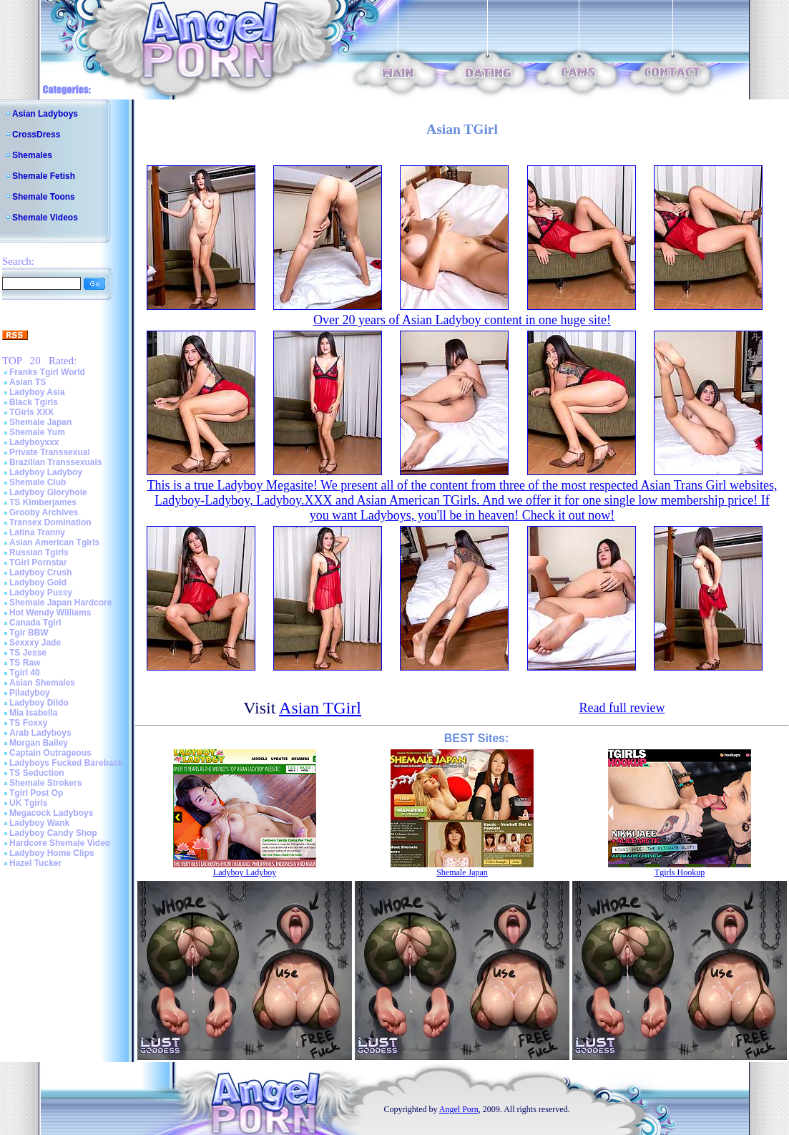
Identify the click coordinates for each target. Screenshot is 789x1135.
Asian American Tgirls (54, 542)
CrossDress (36, 135)
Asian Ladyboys (45, 114)
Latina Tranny (37, 532)
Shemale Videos (45, 218)
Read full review (622, 708)
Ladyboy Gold (38, 583)
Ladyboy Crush (40, 573)
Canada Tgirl (35, 623)
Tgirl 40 (24, 673)
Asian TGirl (320, 707)
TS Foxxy (28, 723)
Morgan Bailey (38, 743)
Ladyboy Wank (39, 823)
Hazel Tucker (35, 863)
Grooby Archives (43, 512)
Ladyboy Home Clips (51, 853)
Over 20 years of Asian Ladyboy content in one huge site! (462, 320)
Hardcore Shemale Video (59, 843)
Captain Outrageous (50, 753)
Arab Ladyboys (40, 733)
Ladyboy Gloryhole (48, 492)
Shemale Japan (40, 422)
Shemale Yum (37, 432)
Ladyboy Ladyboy (45, 472)
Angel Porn (459, 1109)
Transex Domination (50, 522)
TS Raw (24, 663)
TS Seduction (36, 773)
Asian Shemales (42, 683)
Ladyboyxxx (34, 442)
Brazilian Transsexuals (55, 462)
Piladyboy (29, 693)
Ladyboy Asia (37, 392)
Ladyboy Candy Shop (53, 833)
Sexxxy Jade (35, 643)
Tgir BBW (29, 633)
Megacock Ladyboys (51, 813)
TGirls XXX (31, 412)
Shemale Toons (43, 197)
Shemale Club (37, 482)
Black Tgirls (33, 402)
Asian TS (27, 382)
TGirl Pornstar (38, 562)
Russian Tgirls (39, 552)
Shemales (32, 155)
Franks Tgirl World (47, 372)
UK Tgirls (28, 803)
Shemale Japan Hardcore (60, 603)
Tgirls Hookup (680, 872)
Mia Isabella (33, 713)
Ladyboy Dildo (39, 703)
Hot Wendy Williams (50, 613)
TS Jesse (27, 653)
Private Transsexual (49, 452)
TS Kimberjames (43, 502)
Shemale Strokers (45, 783)
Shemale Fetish (43, 176)
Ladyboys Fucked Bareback (66, 763)
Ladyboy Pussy (40, 593)
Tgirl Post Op (36, 793)
